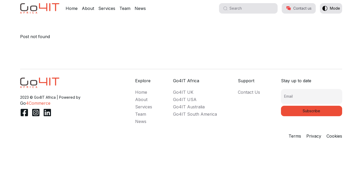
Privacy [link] (313, 136)
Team (124, 8)
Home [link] (141, 92)
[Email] (311, 98)
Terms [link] (295, 136)
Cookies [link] (334, 136)
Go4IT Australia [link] (189, 106)
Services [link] (143, 106)
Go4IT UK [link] (183, 92)
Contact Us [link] (249, 92)
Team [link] (140, 114)
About (88, 8)
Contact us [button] (299, 8)
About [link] (141, 99)
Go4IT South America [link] (195, 114)
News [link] (140, 121)
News (140, 8)
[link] (39, 83)
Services (106, 8)
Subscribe (311, 111)
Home (72, 8)
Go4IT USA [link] (185, 99)
